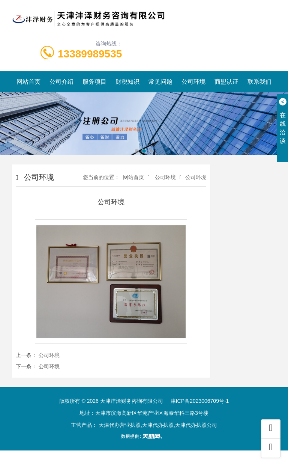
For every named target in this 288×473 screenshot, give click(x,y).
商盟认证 (226, 81)
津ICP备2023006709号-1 (200, 401)
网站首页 (28, 81)
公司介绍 (62, 81)
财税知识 (128, 81)
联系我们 (260, 81)
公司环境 (194, 81)
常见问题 (160, 81)
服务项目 (94, 81)
